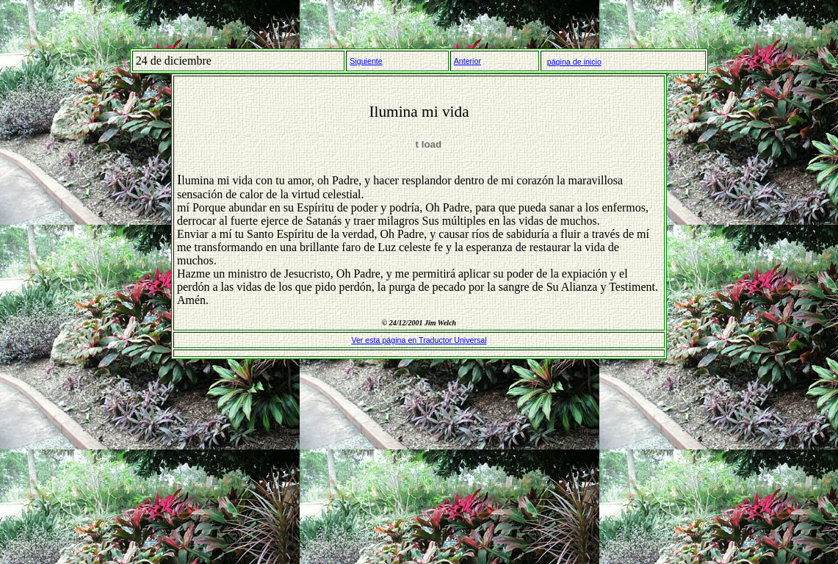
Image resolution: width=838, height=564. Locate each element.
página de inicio (574, 61)
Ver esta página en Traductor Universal (418, 340)
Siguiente (366, 61)
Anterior (467, 61)
